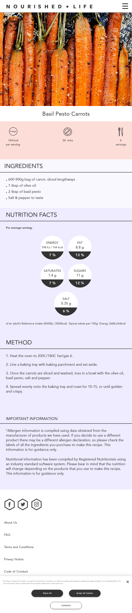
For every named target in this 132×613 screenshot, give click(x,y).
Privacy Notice (13, 559)
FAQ (7, 534)
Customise (66, 605)
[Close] (127, 581)
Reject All (47, 593)
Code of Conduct (16, 571)
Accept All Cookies (84, 593)
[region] (66, 594)
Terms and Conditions (18, 547)
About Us (10, 522)
